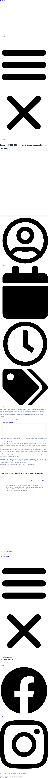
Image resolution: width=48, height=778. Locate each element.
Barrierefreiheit (5, 38)
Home (3, 36)
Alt (3, 406)
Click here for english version (6, 422)
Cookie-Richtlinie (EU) (7, 553)
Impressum (5, 554)
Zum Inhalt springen (4, 0)
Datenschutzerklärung (7, 551)
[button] (24, 88)
